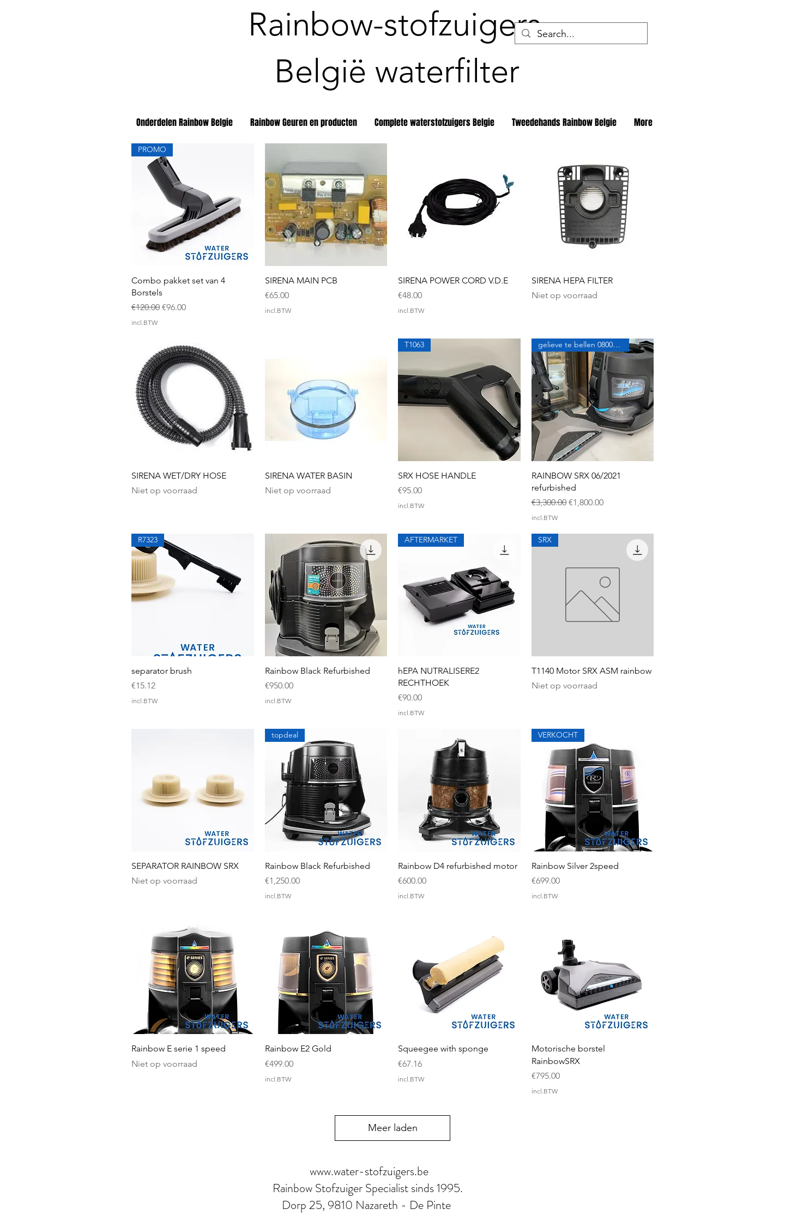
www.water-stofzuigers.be (369, 1171)
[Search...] (580, 34)
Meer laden (393, 1128)
